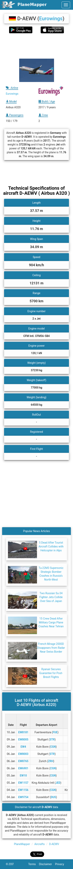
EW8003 (23, 753)
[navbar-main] (66, 5)
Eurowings (51, 18)
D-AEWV (54, 844)
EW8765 (23, 761)
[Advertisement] (36, 46)
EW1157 (23, 782)
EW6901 (23, 768)
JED (58, 782)
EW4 (23, 746)
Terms (33, 864)
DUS (53, 797)
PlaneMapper (22, 844)
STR (52, 739)
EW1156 (23, 789)
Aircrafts (39, 844)
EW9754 (23, 797)
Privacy (61, 864)
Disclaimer (47, 864)
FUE (55, 732)
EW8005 (23, 739)
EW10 (23, 775)
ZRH (50, 761)
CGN (53, 746)
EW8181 (23, 732)
